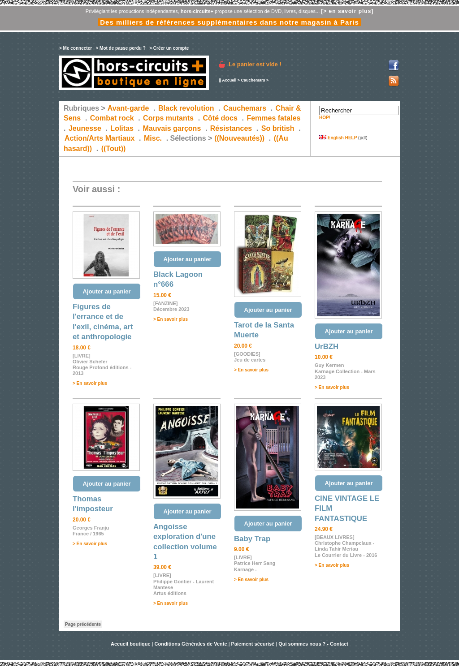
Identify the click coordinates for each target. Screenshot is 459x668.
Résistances (231, 128)
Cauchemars (253, 80)
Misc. (153, 138)
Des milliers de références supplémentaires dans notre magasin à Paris (229, 22)
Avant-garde (128, 108)
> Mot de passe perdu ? (120, 48)
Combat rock (112, 118)
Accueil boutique (131, 643)
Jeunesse (85, 128)
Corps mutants (169, 118)
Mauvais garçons (172, 128)
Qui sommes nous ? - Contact (313, 643)
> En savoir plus (90, 383)
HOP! (324, 117)
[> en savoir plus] (347, 11)
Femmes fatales (273, 118)
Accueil (229, 80)
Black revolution (186, 108)
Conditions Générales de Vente (191, 643)
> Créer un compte (169, 48)
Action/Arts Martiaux (99, 138)
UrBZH (326, 346)
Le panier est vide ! (255, 64)
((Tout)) (113, 148)
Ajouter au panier (107, 291)
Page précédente (83, 624)
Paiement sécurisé (253, 643)
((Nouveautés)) (239, 138)
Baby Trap (252, 538)
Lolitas (122, 128)
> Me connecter (75, 48)
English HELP (338, 137)
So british (277, 128)
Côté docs (220, 118)
